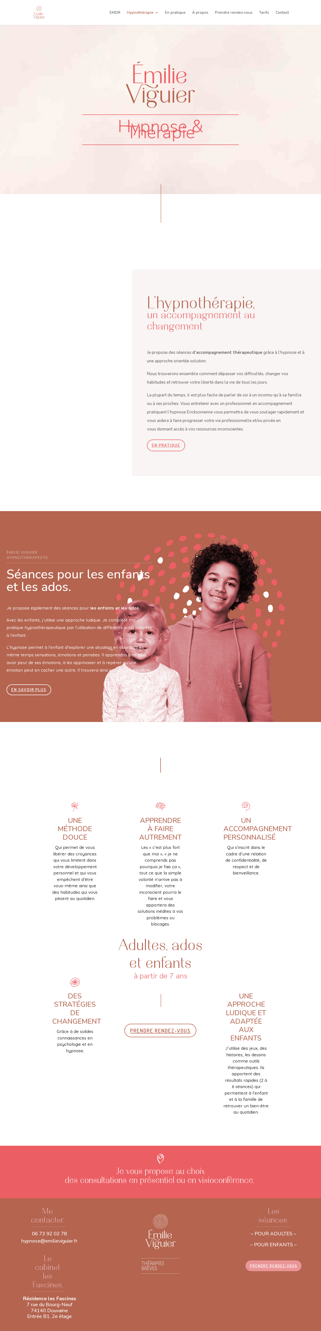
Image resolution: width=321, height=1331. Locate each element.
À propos (200, 13)
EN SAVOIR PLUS (28, 689)
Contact (282, 13)
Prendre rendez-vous (234, 13)
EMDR (115, 13)
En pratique (175, 13)
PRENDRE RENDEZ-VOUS (160, 1030)
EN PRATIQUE (166, 445)
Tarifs (264, 13)
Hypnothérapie (140, 13)
